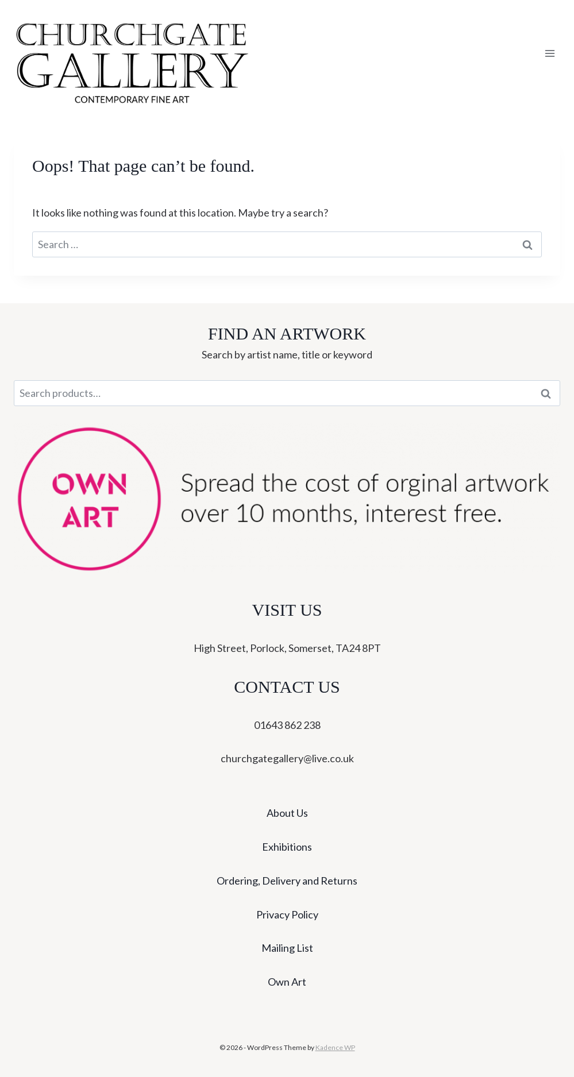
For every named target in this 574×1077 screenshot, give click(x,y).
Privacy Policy (287, 914)
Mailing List (287, 947)
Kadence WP (335, 1047)
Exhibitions (287, 846)
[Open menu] (549, 54)
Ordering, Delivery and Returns (287, 880)
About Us (287, 812)
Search (549, 393)
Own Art (287, 981)
